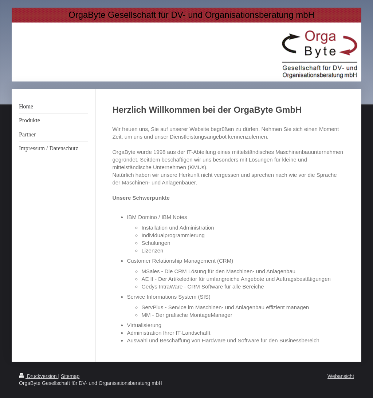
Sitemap (70, 376)
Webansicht (340, 376)
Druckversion (38, 376)
